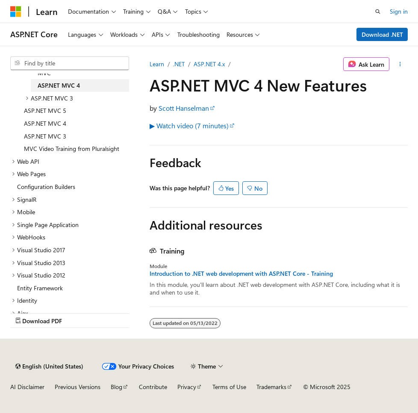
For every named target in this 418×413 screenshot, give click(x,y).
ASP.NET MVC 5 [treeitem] (45, 110)
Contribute (153, 387)
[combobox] (69, 63)
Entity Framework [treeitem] (40, 288)
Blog (116, 387)
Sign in (399, 11)
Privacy (186, 387)
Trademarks (271, 387)
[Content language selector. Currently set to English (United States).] (49, 366)
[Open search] (377, 11)
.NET (179, 64)
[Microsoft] (15, 11)
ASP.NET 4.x (209, 64)
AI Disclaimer (27, 387)
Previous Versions (77, 387)
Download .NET (382, 34)
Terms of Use (229, 387)
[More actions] (400, 64)
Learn (157, 64)
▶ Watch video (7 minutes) (189, 125)
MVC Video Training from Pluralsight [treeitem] (71, 149)
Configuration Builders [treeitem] (46, 187)
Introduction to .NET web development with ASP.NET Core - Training (241, 273)
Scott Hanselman (184, 107)
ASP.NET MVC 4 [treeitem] (59, 85)
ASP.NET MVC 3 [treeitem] (45, 136)
